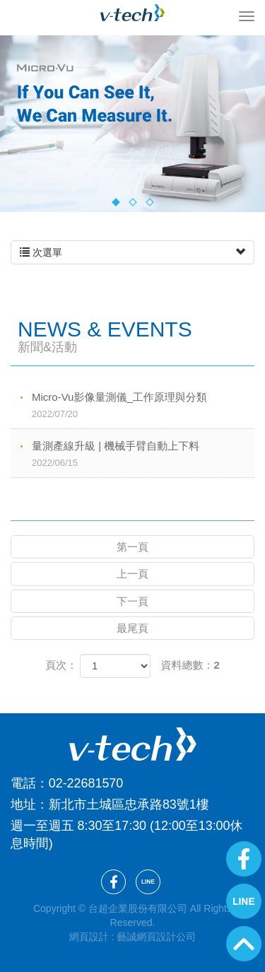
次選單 (132, 252)
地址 (23, 804)
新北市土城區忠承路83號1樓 (129, 804)
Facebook (243, 859)
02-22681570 (86, 783)
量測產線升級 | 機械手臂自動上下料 (143, 455)
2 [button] (132, 202)
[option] (132, 123)
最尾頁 (132, 628)
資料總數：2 (190, 665)
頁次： (61, 665)
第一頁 (132, 547)
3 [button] (149, 202)
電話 (23, 783)
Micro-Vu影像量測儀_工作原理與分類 (143, 406)
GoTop (243, 943)
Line (243, 901)
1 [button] (115, 202)
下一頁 (132, 601)
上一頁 (132, 574)
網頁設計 (89, 936)
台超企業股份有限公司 (132, 12)
